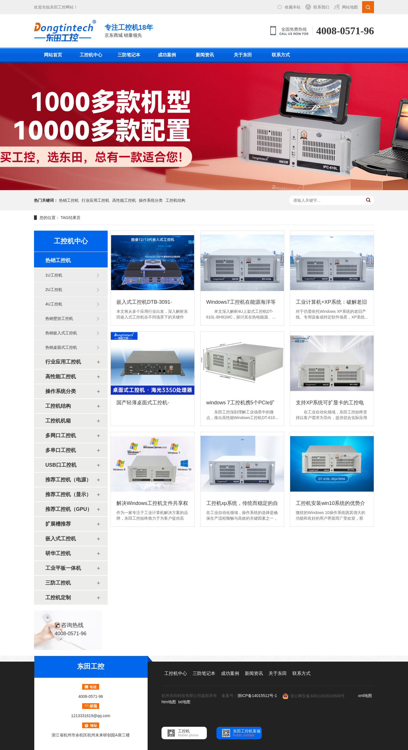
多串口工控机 (60, 450)
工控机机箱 (58, 421)
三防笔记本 (129, 54)
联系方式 (281, 54)
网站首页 (53, 54)
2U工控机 (53, 289)
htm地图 (169, 702)
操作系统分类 (151, 200)
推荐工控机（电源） (68, 480)
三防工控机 (58, 583)
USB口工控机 (60, 465)
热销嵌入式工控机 (61, 333)
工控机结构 (175, 200)
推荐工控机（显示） (68, 494)
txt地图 (184, 702)
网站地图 (350, 7)
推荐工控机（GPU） (68, 509)
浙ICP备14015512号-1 (257, 695)
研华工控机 (58, 553)
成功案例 (167, 54)
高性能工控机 (124, 200)
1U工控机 (53, 275)
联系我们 (321, 7)
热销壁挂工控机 (59, 318)
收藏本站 (293, 7)
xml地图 (365, 695)
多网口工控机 (60, 435)
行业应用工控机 (95, 200)
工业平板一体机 (63, 568)
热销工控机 (69, 200)
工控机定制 (58, 597)
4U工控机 (53, 304)
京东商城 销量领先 (129, 30)
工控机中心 (91, 54)
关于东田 (243, 54)
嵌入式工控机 (60, 538)
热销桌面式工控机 (61, 347)
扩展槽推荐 (58, 524)
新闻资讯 (205, 54)
